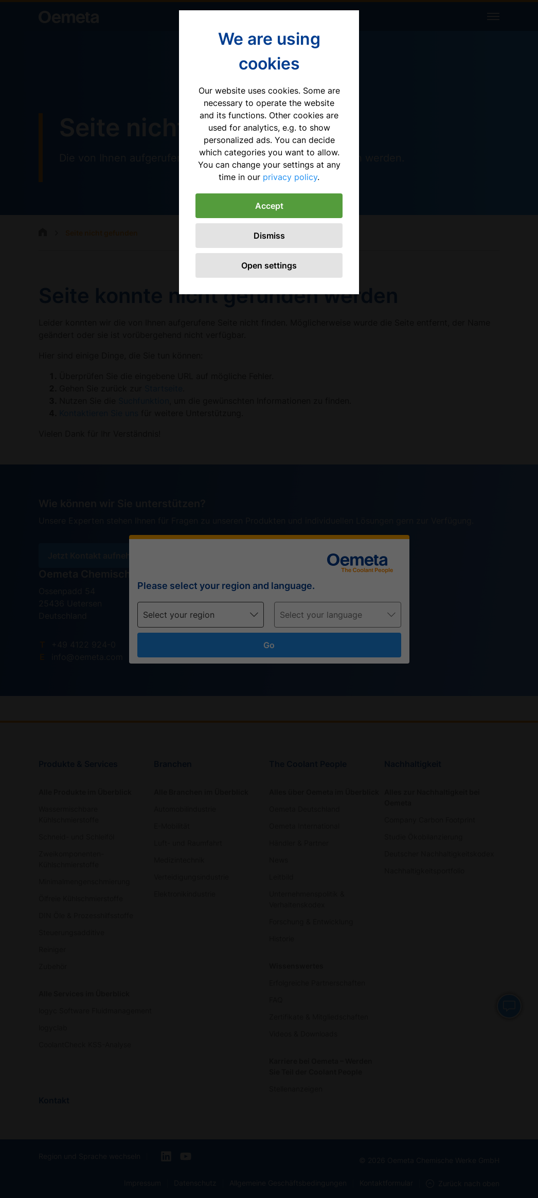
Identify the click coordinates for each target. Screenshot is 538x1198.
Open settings (269, 265)
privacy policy (290, 177)
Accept (269, 206)
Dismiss (269, 235)
